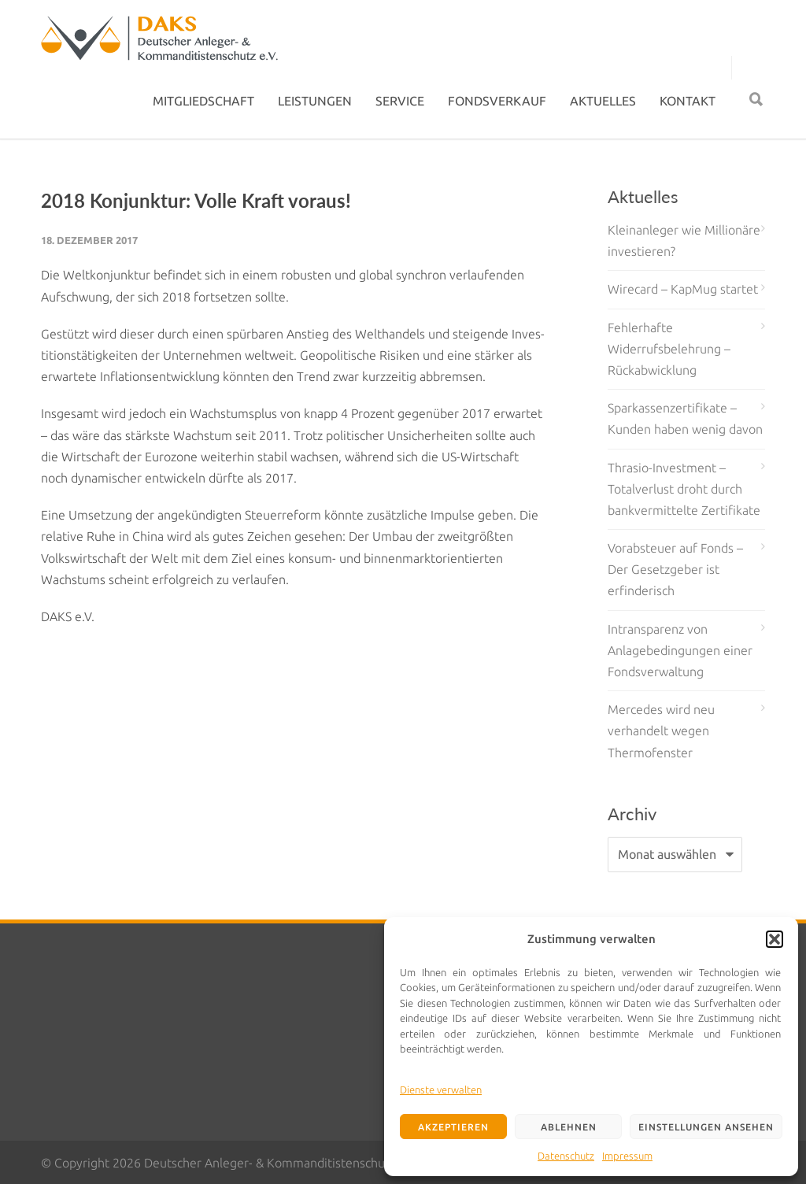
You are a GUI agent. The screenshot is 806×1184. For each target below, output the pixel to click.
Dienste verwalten (441, 1089)
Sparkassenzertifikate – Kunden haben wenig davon (685, 418)
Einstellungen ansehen (706, 1127)
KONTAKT (687, 101)
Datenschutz (566, 1155)
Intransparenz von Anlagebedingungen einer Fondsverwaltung (680, 650)
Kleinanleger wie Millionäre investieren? (684, 240)
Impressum (627, 1155)
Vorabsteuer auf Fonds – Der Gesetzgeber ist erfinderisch (675, 569)
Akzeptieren (453, 1127)
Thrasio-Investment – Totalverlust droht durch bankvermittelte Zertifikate (684, 489)
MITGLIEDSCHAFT (203, 101)
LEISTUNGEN (315, 101)
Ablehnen (569, 1127)
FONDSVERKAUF (497, 101)
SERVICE (399, 101)
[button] (774, 939)
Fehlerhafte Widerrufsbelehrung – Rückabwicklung (669, 348)
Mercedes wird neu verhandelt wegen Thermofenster (661, 730)
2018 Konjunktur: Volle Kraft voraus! (196, 200)
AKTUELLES (603, 101)
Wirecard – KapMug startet (683, 289)
